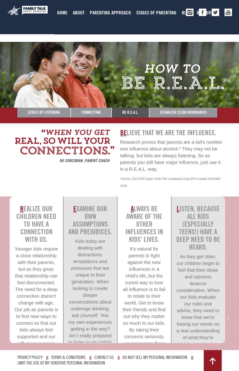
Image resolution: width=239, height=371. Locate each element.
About (78, 13)
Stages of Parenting (156, 13)
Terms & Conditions (68, 357)
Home (62, 13)
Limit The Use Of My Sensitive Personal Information (61, 362)
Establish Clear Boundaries (183, 112)
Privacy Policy (30, 357)
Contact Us (104, 357)
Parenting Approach (110, 13)
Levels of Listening (44, 112)
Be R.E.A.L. (130, 112)
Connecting (91, 112)
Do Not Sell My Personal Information (155, 357)
